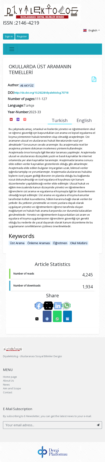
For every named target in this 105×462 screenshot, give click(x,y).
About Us (8, 380)
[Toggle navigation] (11, 49)
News (6, 384)
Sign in (9, 36)
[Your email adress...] (49, 425)
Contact (7, 392)
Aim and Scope (12, 388)
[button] (37, 316)
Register (22, 36)
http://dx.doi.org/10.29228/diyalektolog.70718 (41, 92)
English (90, 30)
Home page (10, 377)
